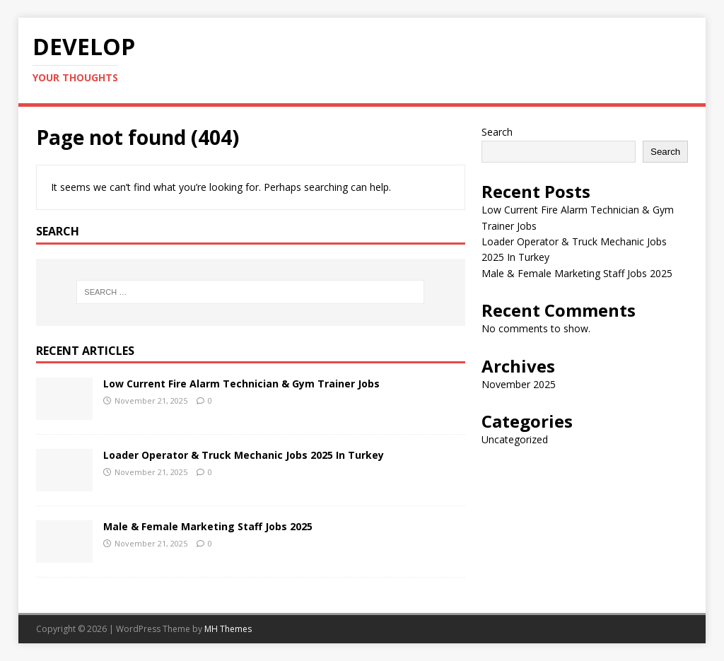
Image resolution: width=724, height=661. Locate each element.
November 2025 (518, 384)
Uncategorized (514, 439)
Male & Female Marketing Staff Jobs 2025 (208, 526)
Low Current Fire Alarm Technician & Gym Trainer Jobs (241, 383)
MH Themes (228, 629)
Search (497, 132)
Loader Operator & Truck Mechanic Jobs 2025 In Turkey (243, 455)
